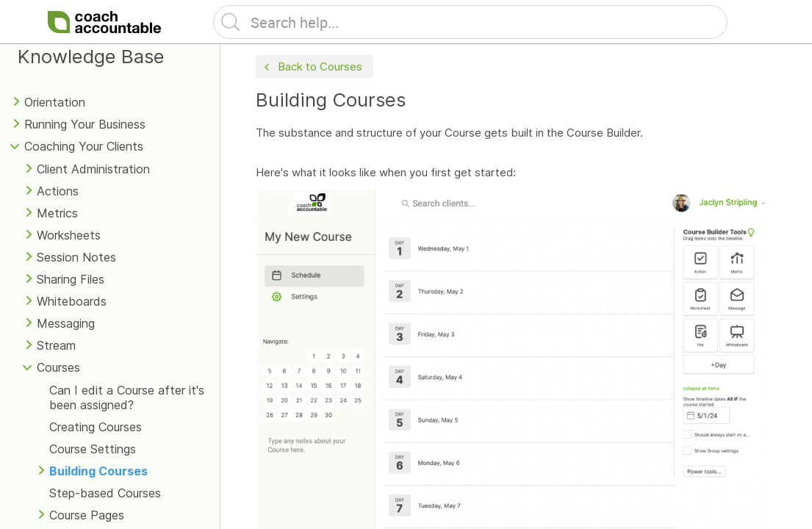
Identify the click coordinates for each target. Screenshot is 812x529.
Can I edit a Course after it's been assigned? (126, 397)
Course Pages (86, 515)
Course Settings (92, 449)
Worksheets (69, 235)
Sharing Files (70, 279)
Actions (58, 191)
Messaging (66, 323)
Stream (56, 345)
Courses (58, 367)
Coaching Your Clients (83, 146)
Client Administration (93, 169)
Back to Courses (311, 67)
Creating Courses (95, 427)
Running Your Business (84, 124)
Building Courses (98, 471)
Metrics (57, 213)
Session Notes (76, 257)
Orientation (54, 102)
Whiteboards (72, 301)
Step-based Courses (105, 493)
